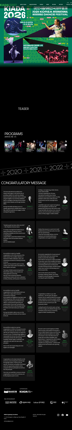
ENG (71, 2)
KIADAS (41, 4)
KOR (68, 2)
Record (54, 4)
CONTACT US (69, 4)
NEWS (47, 4)
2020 (17, 171)
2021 (38, 169)
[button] (66, 145)
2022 (59, 167)
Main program (33, 4)
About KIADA (23, 4)
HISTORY (61, 4)
